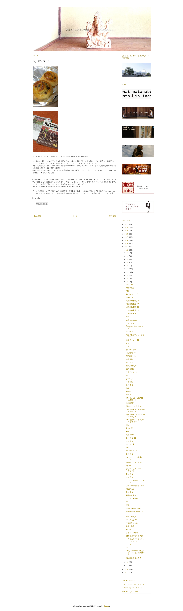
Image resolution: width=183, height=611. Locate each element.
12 (128, 253)
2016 (127, 240)
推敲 (127, 388)
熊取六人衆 (130, 489)
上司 (127, 346)
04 (128, 278)
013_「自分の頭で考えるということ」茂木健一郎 (135, 553)
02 (128, 562)
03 (128, 282)
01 (128, 565)
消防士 (128, 466)
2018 (127, 234)
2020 (127, 227)
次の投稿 (37, 216)
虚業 (127, 505)
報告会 (128, 391)
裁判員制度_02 (131, 366)
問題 (127, 291)
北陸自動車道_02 (132, 310)
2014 (127, 247)
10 (128, 259)
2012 (127, 569)
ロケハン (129, 362)
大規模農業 (130, 288)
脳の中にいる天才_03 (134, 406)
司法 (127, 425)
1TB (127, 448)
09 (128, 262)
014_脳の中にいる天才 (134, 536)
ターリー (129, 544)
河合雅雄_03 (130, 353)
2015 (127, 244)
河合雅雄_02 (130, 356)
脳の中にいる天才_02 (134, 462)
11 (128, 256)
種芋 (127, 431)
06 (128, 272)
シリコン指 (130, 444)
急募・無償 (130, 526)
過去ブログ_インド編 (130, 591)
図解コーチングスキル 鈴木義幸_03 (135, 410)
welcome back (131, 320)
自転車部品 (130, 403)
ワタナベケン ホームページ (132, 588)
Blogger (106, 606)
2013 (127, 250)
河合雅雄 (129, 359)
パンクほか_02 (131, 520)
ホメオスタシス (132, 451)
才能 (127, 343)
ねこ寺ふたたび (132, 294)
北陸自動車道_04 (132, 304)
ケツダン (129, 331)
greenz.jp (129, 379)
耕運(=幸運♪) (131, 495)
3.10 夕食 (129, 477)
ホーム (75, 216)
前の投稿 (112, 216)
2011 (127, 572)
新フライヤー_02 (132, 340)
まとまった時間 (132, 533)
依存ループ (130, 285)
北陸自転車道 (131, 313)
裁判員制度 (130, 369)
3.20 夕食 (129, 385)
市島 (127, 317)
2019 (127, 231)
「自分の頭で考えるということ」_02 (135, 540)
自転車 (128, 395)
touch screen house (133, 508)
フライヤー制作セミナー (135, 486)
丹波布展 (129, 428)
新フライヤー (131, 350)
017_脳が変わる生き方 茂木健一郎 (134, 399)
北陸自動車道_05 (132, 301)
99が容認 (129, 382)
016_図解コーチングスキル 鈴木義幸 (135, 421)
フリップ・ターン (132, 498)
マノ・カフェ (131, 323)
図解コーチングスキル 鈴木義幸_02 (135, 416)
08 (128, 266)
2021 (127, 224)
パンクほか (130, 529)
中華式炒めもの (132, 523)
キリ (127, 547)
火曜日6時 (130, 435)
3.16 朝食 (129, 441)
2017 (127, 237)
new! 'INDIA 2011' (128, 581)
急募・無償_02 (131, 516)
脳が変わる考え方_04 (134, 558)
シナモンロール (132, 372)
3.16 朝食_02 (131, 438)
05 (128, 275)
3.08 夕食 (129, 492)
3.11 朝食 (129, 474)
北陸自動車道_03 (132, 307)
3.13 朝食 (129, 454)
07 (128, 269)
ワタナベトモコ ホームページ (133, 584)
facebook (129, 297)
